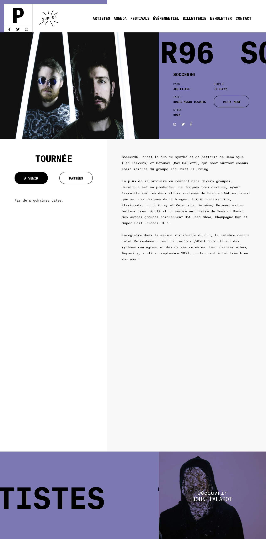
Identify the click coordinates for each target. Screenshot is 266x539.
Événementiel (166, 18)
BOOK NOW (231, 101)
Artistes (101, 18)
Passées (76, 178)
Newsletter (221, 18)
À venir (31, 178)
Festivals (139, 18)
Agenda (120, 18)
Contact (243, 18)
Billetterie (194, 18)
